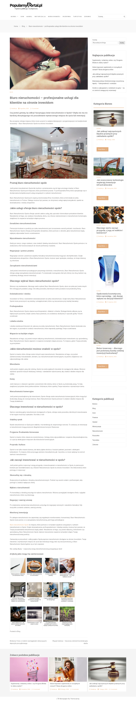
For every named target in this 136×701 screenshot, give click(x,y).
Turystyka (77, 16)
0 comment (34, 108)
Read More (102, 149)
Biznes (14, 16)
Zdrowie (87, 16)
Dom (22, 16)
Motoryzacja (40, 16)
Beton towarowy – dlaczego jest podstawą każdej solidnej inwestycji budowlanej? (110, 350)
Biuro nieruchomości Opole (19, 525)
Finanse (95, 417)
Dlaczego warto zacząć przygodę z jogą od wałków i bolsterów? (110, 230)
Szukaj (94, 40)
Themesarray (74, 699)
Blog (11, 92)
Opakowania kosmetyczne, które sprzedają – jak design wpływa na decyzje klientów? (110, 296)
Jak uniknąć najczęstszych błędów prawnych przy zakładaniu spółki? (109, 133)
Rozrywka (67, 16)
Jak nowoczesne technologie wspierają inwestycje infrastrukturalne (110, 182)
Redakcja (13, 108)
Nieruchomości (54, 16)
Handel (29, 16)
